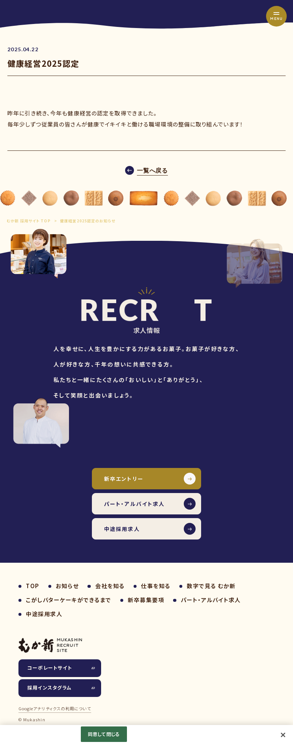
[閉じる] (283, 735)
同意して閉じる (104, 734)
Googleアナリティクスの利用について (54, 708)
